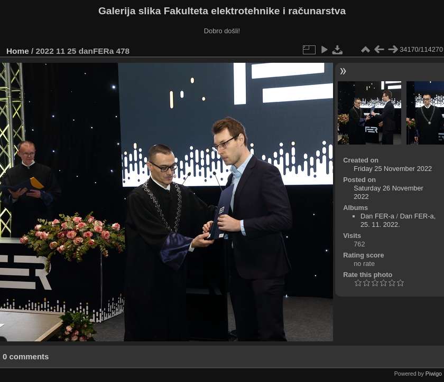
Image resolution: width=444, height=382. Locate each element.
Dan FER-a (377, 216)
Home (17, 50)
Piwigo (434, 373)
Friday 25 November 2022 (393, 169)
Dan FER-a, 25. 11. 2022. (398, 220)
